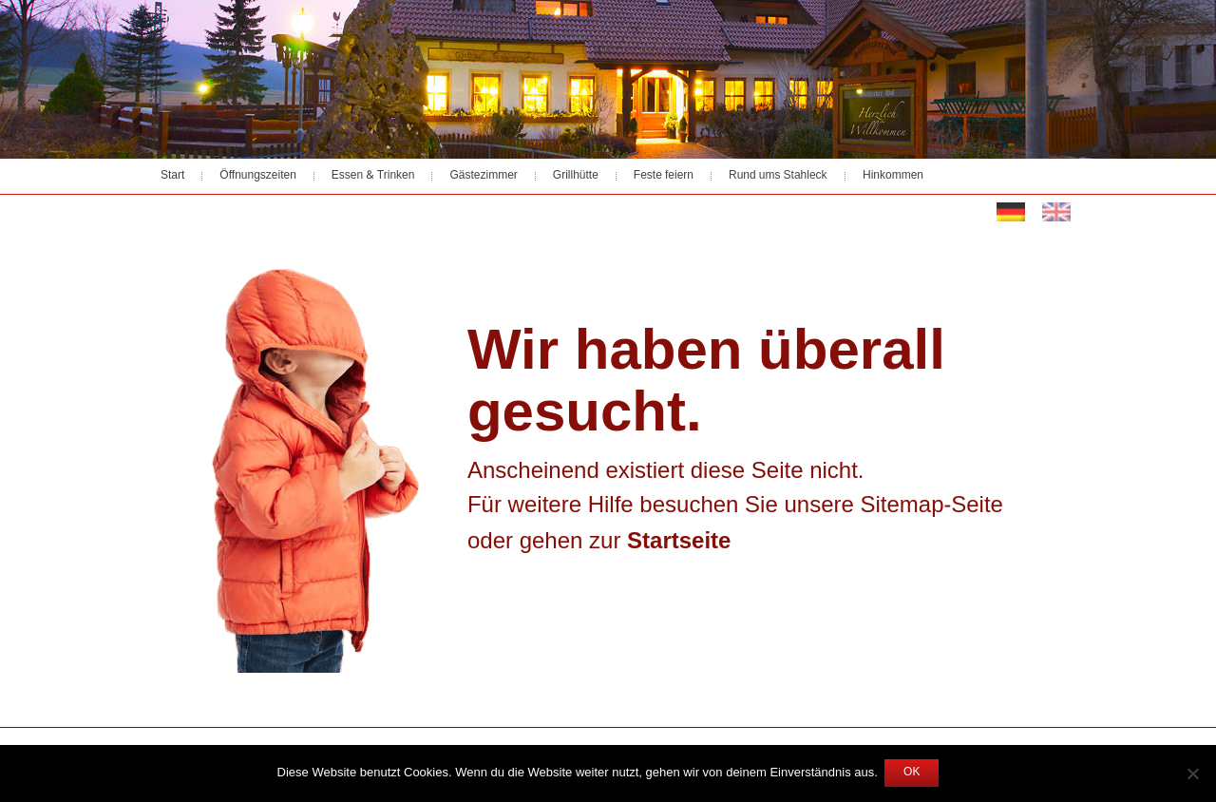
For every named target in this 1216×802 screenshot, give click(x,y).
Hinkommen (893, 175)
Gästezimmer (483, 175)
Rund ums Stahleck (778, 175)
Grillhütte (575, 175)
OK (911, 772)
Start (172, 175)
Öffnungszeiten (257, 175)
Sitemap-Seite (932, 506)
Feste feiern (664, 175)
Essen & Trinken (373, 175)
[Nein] (1192, 773)
